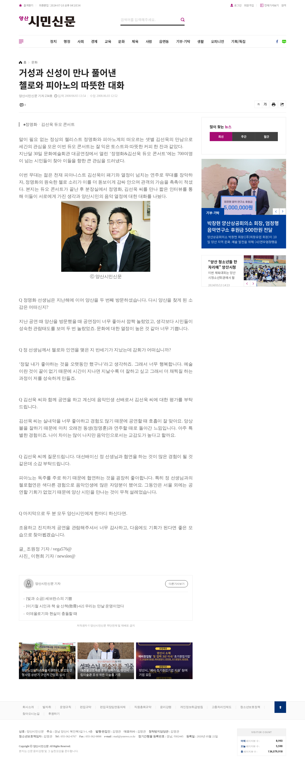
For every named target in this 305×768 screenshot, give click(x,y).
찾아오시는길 (31, 713)
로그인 (237, 5)
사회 (80, 41)
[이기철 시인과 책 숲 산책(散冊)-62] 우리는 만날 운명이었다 (75, 606)
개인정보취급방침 (191, 707)
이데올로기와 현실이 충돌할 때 (51, 614)
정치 (53, 41)
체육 (135, 41)
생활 (200, 41)
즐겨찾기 (28, 5)
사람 (149, 41)
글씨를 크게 (265, 104)
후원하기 (54, 713)
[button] (282, 211)
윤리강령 (165, 707)
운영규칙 (65, 707)
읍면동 (164, 41)
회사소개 (28, 707)
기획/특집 (238, 41)
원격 (283, 5)
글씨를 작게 (258, 104)
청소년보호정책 (250, 707)
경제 (94, 41)
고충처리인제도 (222, 707)
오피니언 (217, 41)
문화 (121, 41)
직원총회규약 (142, 707)
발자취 (47, 707)
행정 (67, 41)
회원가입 (249, 5)
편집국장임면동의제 (113, 707)
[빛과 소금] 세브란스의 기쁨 (49, 598)
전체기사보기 (271, 5)
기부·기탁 (183, 41)
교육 (108, 41)
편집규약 (85, 707)
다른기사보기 (177, 583)
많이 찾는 (221, 126)
